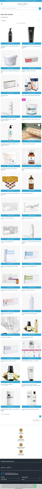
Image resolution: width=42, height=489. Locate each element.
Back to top (36, 420)
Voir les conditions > (21, 441)
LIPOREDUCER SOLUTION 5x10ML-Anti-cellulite (9, 290)
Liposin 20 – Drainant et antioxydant (28, 290)
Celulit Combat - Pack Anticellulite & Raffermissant (31, 95)
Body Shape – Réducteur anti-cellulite (28, 70)
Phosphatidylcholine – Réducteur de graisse (9, 360)
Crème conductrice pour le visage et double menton (31, 119)
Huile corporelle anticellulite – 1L (27, 193)
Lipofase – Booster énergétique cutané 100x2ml (9, 266)
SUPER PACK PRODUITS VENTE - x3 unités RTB (30, 360)
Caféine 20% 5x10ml (4, 95)
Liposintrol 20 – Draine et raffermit (7, 313)
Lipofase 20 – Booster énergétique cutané (29, 266)
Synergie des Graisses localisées (6, 384)
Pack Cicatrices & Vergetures (6, 337)
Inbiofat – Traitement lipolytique (27, 218)
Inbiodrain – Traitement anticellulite (7, 218)
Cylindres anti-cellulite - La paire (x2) (28, 143)
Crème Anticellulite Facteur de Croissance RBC (30, 409)
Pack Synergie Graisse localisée (27, 337)
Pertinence (21, 20)
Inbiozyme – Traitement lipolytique (7, 241)
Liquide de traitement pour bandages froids (29, 313)
